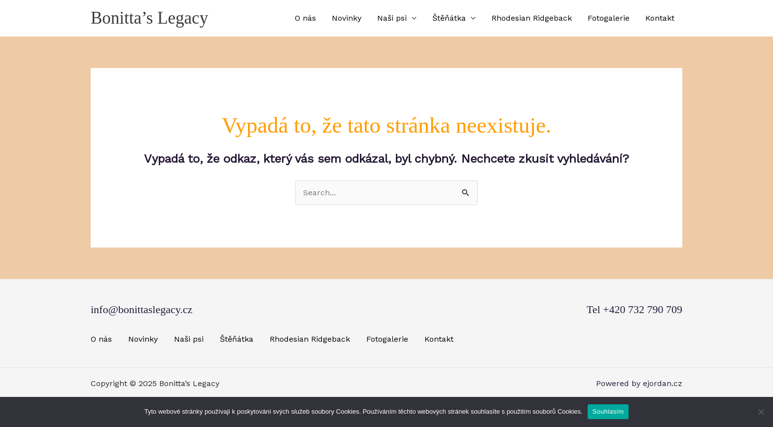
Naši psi (392, 18)
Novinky (346, 18)
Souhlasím (608, 411)
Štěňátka (449, 18)
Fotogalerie (609, 18)
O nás (305, 18)
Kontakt (659, 18)
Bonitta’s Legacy (149, 18)
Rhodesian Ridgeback (532, 18)
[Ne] (761, 412)
